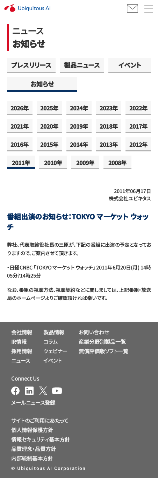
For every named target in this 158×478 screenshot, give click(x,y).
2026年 (19, 108)
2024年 (79, 108)
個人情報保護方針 (32, 429)
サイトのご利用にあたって (40, 420)
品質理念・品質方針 (33, 448)
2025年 (49, 108)
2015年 (49, 144)
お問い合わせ (94, 332)
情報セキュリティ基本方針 (40, 439)
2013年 (109, 144)
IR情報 (19, 341)
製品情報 (53, 332)
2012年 (138, 144)
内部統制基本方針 (32, 458)
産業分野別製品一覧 (102, 341)
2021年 (19, 126)
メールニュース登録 (33, 402)
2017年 (138, 126)
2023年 (109, 108)
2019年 (79, 126)
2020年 (49, 126)
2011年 (21, 162)
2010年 (53, 162)
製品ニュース (82, 64)
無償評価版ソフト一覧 (103, 351)
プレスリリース (31, 64)
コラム (50, 341)
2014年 (79, 144)
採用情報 (21, 351)
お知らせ (42, 83)
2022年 (138, 108)
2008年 (117, 162)
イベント (129, 64)
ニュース (20, 360)
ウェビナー (55, 351)
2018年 (109, 126)
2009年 (85, 162)
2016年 (19, 144)
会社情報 (21, 332)
